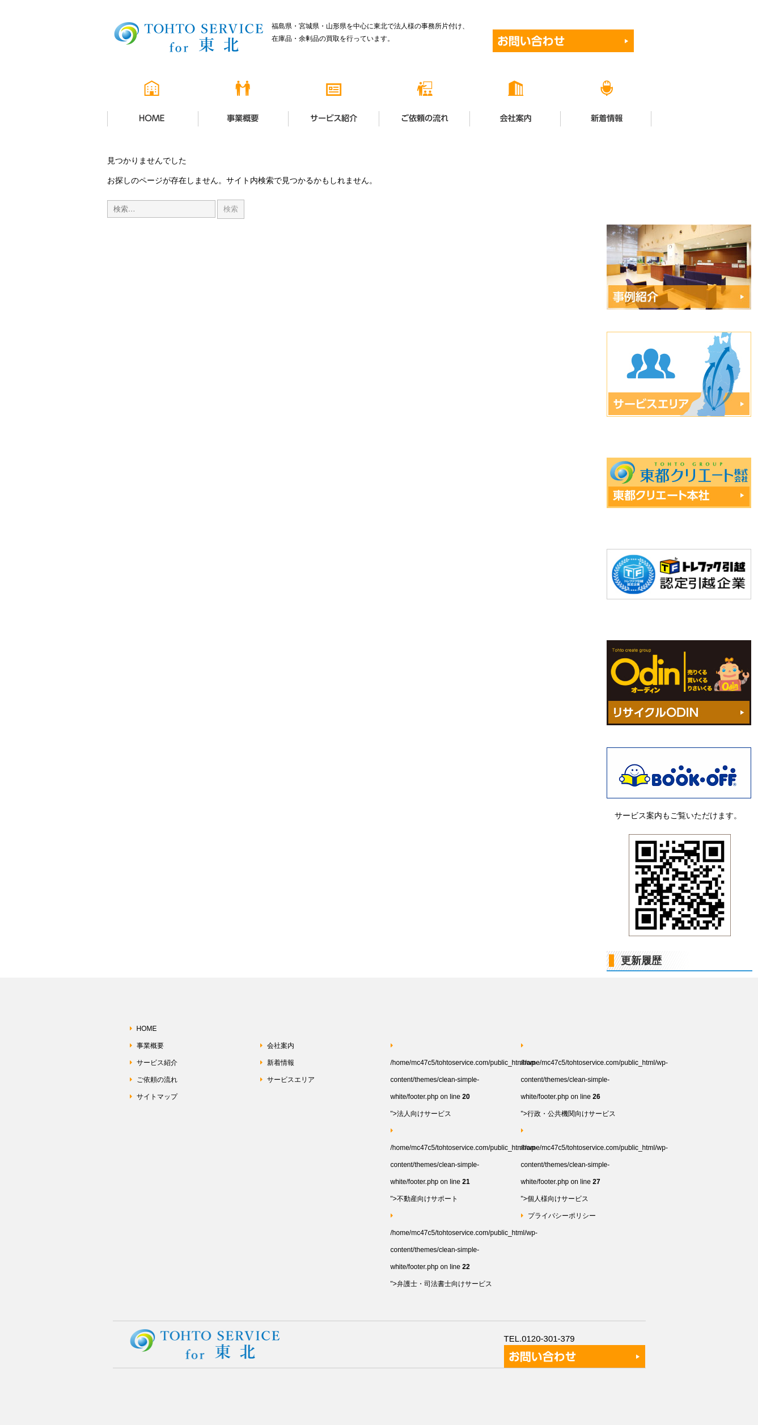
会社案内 (280, 1046)
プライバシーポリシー (562, 1216)
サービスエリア (291, 1080)
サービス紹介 (157, 1063)
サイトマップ (157, 1097)
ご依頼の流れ (157, 1080)
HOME (147, 1029)
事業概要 (150, 1046)
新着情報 (280, 1063)
